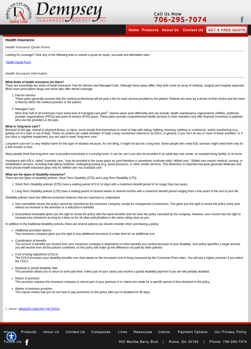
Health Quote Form (18, 62)
